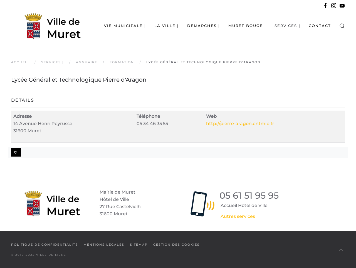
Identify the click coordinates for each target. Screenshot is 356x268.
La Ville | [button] (166, 25)
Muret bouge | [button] (247, 25)
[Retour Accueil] (46, 25)
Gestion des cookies (176, 245)
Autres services (238, 216)
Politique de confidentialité (44, 245)
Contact (320, 25)
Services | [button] (287, 25)
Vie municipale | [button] (125, 25)
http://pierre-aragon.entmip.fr (240, 123)
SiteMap (139, 245)
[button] (342, 25)
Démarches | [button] (203, 25)
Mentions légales (103, 245)
